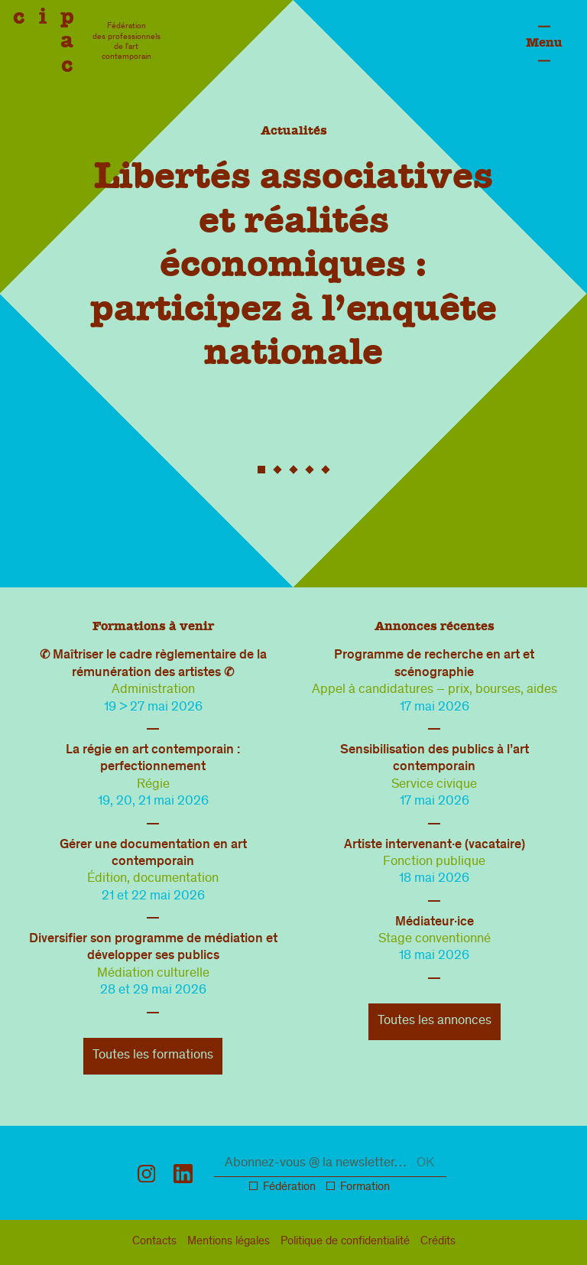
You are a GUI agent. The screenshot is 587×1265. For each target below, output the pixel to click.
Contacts (154, 1242)
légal (228, 1242)
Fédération (289, 1187)
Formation (365, 1187)
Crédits (438, 1242)
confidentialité (345, 1242)
